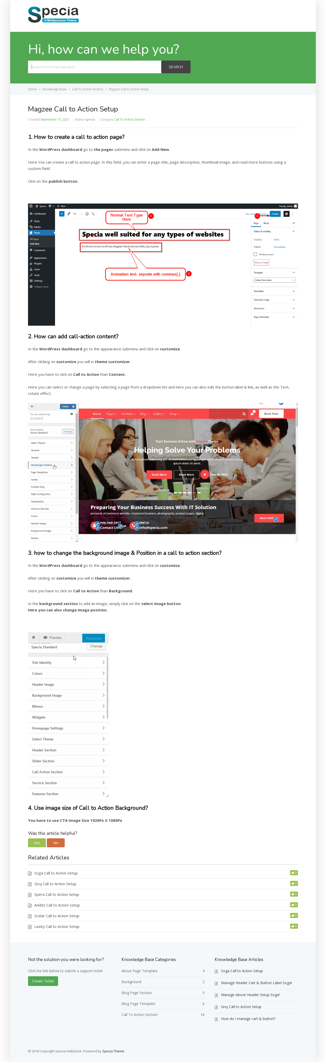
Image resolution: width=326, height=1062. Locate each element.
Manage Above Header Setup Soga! (250, 994)
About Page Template (139, 970)
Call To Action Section (129, 119)
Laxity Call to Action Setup (56, 926)
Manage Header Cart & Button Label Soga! (256, 982)
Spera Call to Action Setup (56, 894)
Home (250, 15)
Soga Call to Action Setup (56, 873)
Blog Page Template (138, 1003)
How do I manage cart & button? (248, 1018)
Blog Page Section (136, 992)
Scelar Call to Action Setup (56, 915)
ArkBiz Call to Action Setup (57, 905)
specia (90, 119)
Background (131, 981)
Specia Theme (113, 1051)
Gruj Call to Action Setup (55, 883)
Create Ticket (279, 15)
